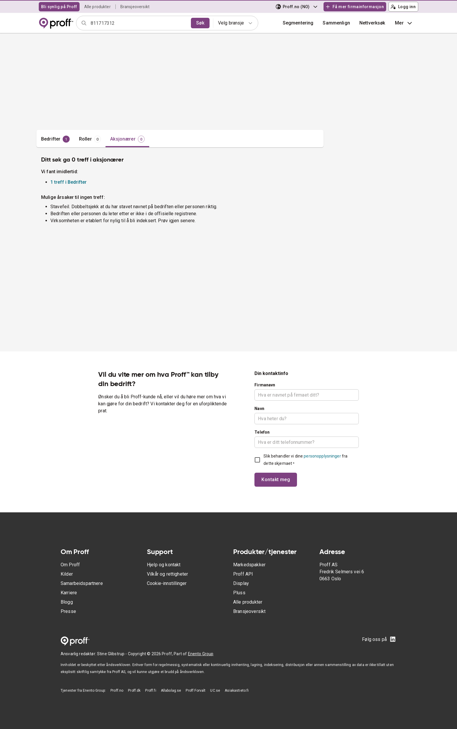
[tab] (55, 139)
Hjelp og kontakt (163, 564)
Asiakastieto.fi (237, 690)
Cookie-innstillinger (167, 583)
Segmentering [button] (298, 23)
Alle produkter (97, 6)
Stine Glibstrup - (112, 653)
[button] (336, 23)
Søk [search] (200, 23)
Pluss (239, 592)
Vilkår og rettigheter (167, 574)
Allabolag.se (171, 690)
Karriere (69, 592)
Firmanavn (264, 385)
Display (241, 583)
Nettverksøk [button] (372, 23)
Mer (404, 23)
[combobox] (139, 23)
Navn (259, 408)
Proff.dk (134, 690)
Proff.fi (150, 690)
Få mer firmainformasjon (354, 6)
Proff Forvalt (195, 690)
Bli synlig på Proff (59, 6)
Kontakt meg (275, 479)
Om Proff (70, 564)
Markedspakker (249, 564)
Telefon (262, 432)
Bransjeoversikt (135, 6)
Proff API (243, 574)
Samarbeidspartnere (82, 583)
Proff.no (116, 690)
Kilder (67, 574)
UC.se (215, 690)
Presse (68, 611)
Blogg (67, 602)
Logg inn (403, 6)
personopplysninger (322, 456)
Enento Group (201, 653)
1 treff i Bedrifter (68, 182)
